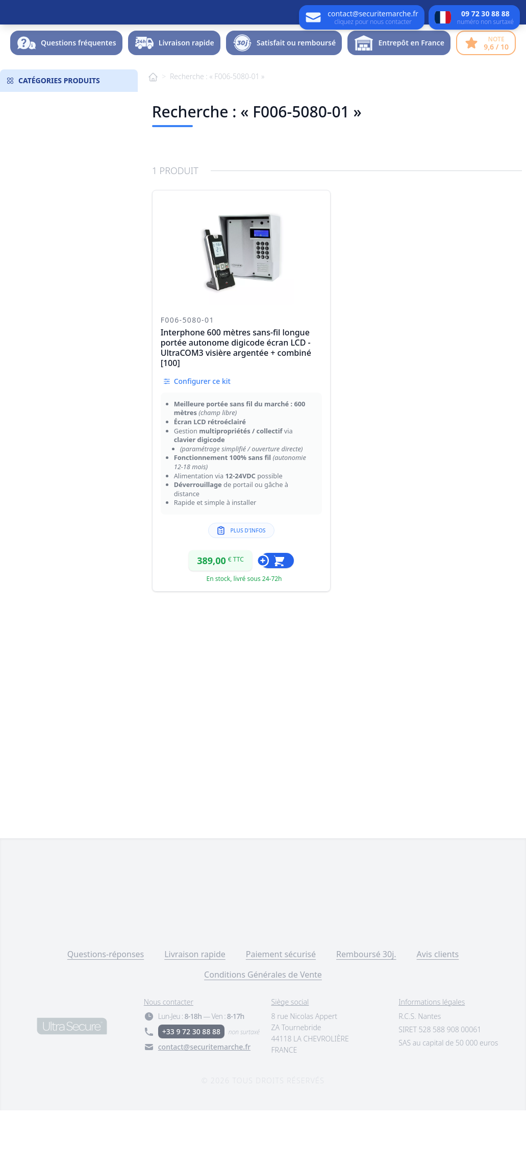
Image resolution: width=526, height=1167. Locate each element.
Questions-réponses (105, 1010)
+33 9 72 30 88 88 (191, 1088)
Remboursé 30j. (366, 1010)
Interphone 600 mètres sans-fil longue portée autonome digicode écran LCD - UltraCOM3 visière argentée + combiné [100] (236, 404)
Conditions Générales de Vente (263, 1031)
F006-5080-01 (187, 376)
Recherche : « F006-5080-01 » (217, 133)
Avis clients (438, 1010)
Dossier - (481, 69)
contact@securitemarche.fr (204, 1103)
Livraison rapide (195, 1010)
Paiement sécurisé (281, 1010)
